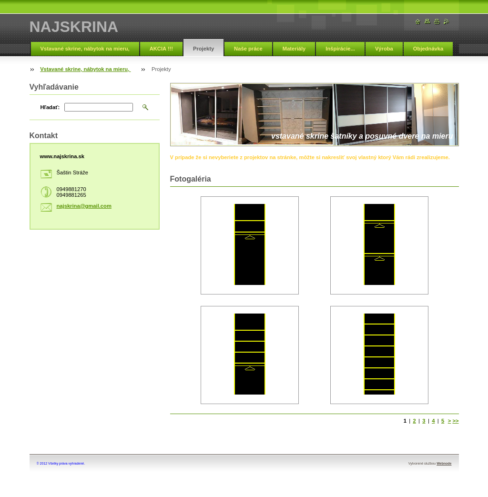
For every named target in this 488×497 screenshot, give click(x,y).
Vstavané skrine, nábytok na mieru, (85, 48)
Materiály (294, 48)
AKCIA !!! (161, 48)
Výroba (384, 48)
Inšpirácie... (340, 48)
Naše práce (248, 48)
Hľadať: (50, 107)
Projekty (203, 48)
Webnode (444, 463)
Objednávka (428, 48)
